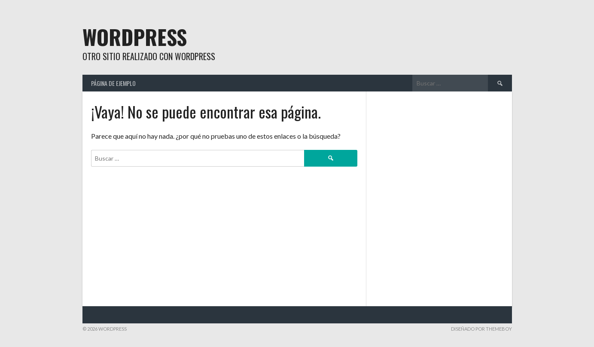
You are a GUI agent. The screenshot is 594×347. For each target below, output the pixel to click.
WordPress (134, 36)
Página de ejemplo (113, 83)
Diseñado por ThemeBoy (481, 329)
